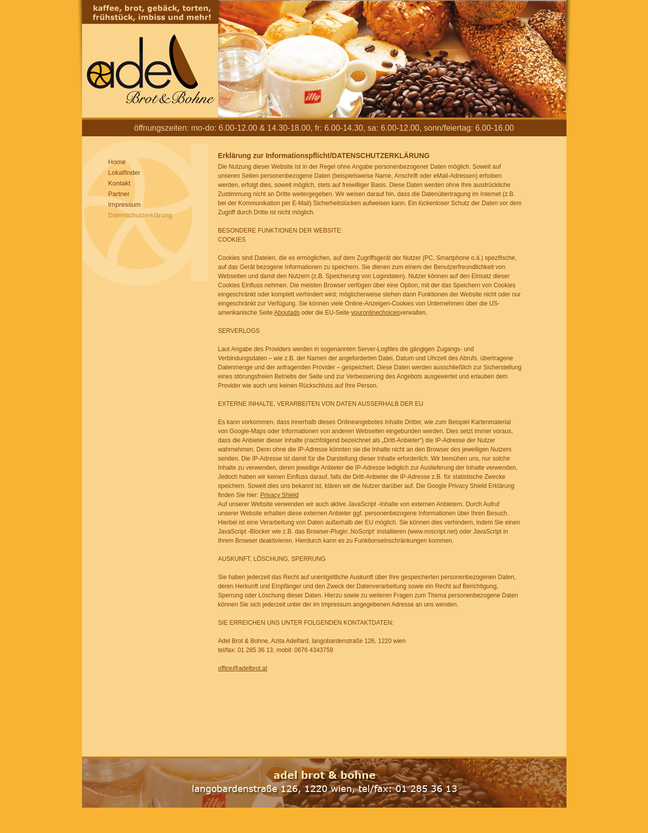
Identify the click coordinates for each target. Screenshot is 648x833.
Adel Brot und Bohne (150, 59)
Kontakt (119, 183)
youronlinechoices (375, 312)
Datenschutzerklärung (140, 215)
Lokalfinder (124, 172)
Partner (119, 194)
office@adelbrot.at (242, 668)
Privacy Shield (279, 495)
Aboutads (287, 312)
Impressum (124, 204)
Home (117, 162)
